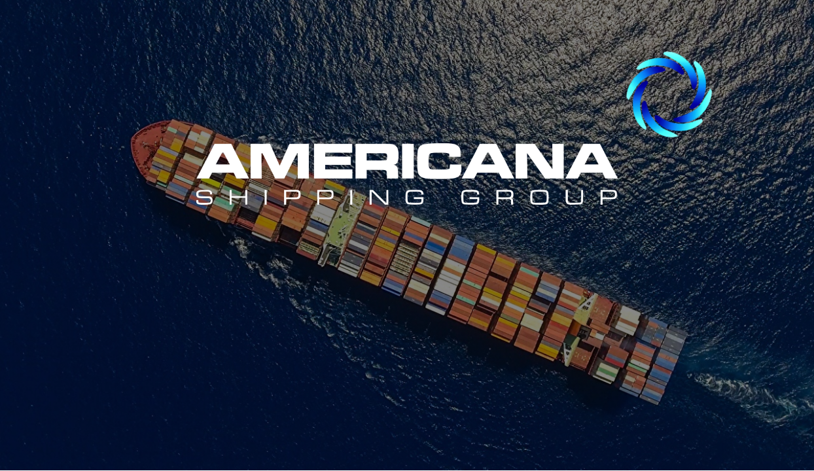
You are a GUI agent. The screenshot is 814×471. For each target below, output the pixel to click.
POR (603, 279)
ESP (146, 279)
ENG (376, 277)
